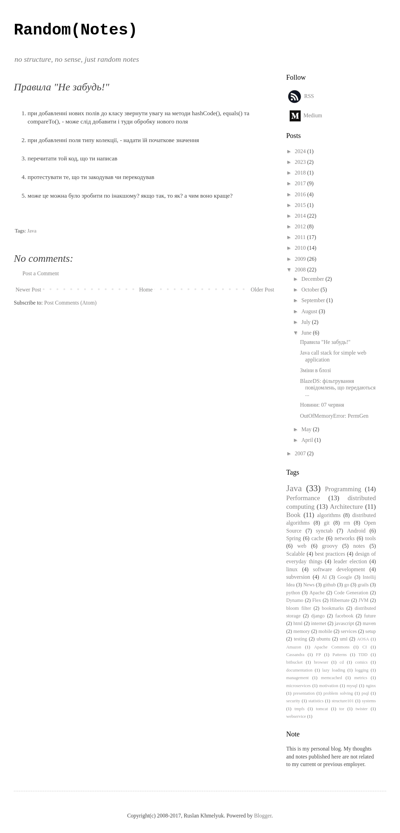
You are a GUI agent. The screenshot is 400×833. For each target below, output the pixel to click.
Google (345, 577)
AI (324, 577)
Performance (303, 498)
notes (359, 546)
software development (339, 569)
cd (342, 662)
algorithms (328, 515)
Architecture (346, 506)
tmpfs (299, 708)
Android (356, 531)
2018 (301, 173)
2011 (301, 237)
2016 (301, 194)
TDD (362, 654)
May (307, 429)
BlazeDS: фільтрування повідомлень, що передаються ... (338, 387)
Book (293, 514)
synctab (324, 531)
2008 (301, 269)
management (297, 677)
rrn (346, 523)
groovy (330, 546)
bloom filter (298, 608)
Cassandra (295, 654)
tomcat (322, 708)
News (308, 584)
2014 (301, 216)
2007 (301, 453)
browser (321, 662)
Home (146, 289)
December (313, 279)
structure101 (343, 700)
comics (361, 662)
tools (370, 538)
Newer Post (28, 289)
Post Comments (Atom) (70, 303)
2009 (301, 259)
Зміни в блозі (315, 370)
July (306, 322)
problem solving (338, 693)
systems (369, 700)
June (307, 333)
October (311, 289)
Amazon (293, 647)
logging (361, 670)
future (370, 615)
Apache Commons (332, 647)
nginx (371, 685)
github (329, 584)
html (297, 623)
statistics (315, 700)
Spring (293, 538)
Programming (343, 489)
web (302, 546)
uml (343, 639)
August (310, 311)
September (313, 300)
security (293, 700)
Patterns (339, 654)
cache (317, 538)
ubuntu (323, 639)
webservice (296, 716)
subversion (298, 577)
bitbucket (294, 662)
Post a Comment (40, 273)
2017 (301, 183)
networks (344, 538)
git (327, 523)
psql (365, 693)
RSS (309, 96)
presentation (304, 693)
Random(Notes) (76, 30)
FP (318, 654)
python (293, 592)
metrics (360, 677)
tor (341, 708)
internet (318, 623)
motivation (328, 685)
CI (364, 647)
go (346, 584)
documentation (299, 670)
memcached (331, 677)
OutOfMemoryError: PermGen (334, 416)
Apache (316, 592)
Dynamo (294, 600)
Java (32, 231)
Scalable (295, 554)
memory (301, 631)
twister (362, 708)
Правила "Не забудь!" (325, 342)
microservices (298, 685)
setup (371, 631)
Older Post (262, 289)
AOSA (363, 639)
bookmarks (333, 608)
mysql (352, 685)
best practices (330, 554)
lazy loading (333, 670)
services (349, 631)
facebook (344, 615)
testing (300, 639)
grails (363, 584)
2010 (301, 248)
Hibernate (340, 600)
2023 (301, 162)
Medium (312, 115)
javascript (344, 623)
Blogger (263, 816)
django (317, 615)
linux (292, 569)
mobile (325, 631)
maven (369, 623)
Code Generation (351, 592)
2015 (301, 205)
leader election (350, 561)
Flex (316, 600)
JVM (364, 600)
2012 (301, 226)
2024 (301, 151)
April (307, 440)
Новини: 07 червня (322, 405)
